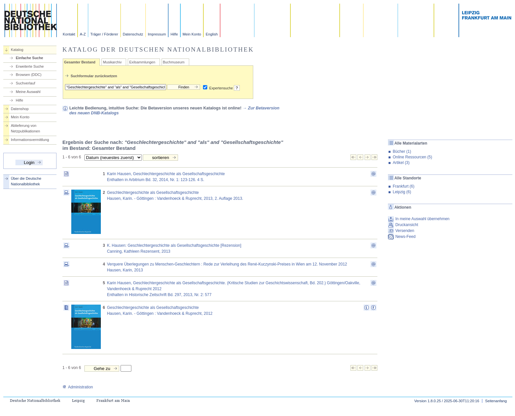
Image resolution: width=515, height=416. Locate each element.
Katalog (17, 50)
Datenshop (20, 109)
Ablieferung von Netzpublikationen (25, 128)
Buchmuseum (174, 62)
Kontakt (69, 34)
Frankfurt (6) (403, 186)
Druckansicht (406, 224)
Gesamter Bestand (79, 62)
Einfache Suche (29, 58)
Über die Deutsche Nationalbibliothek (26, 181)
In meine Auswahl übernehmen (422, 219)
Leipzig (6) (402, 192)
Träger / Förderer (104, 34)
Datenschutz (133, 34)
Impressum (157, 34)
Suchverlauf (25, 83)
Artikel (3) (401, 162)
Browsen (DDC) (28, 75)
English (212, 34)
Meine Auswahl (28, 92)
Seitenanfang (496, 401)
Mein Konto (192, 34)
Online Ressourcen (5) (412, 157)
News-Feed (405, 236)
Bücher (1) (402, 151)
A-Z (83, 34)
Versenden (404, 230)
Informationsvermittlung (30, 140)
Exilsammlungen (142, 62)
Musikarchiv (112, 62)
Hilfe (174, 34)
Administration (77, 387)
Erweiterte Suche (30, 66)
